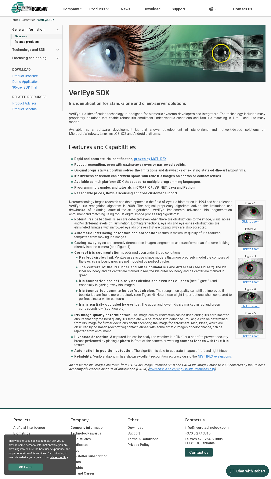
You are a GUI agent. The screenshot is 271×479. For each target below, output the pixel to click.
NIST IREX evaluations (214, 356)
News (125, 9)
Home (15, 20)
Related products (27, 41)
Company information (88, 428)
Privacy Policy (138, 445)
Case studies (81, 439)
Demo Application (25, 82)
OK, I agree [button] (25, 467)
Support (178, 9)
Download (152, 9)
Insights (77, 468)
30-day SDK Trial (24, 87)
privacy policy (59, 457)
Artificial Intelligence (29, 428)
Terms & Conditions (143, 439)
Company (71, 9)
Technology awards (86, 433)
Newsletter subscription (89, 456)
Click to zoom (250, 220)
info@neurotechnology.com (207, 428)
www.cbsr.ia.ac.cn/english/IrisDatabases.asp (182, 369)
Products (97, 9)
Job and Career (82, 473)
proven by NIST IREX (150, 159)
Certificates (79, 445)
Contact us (242, 9)
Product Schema (24, 109)
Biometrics (28, 20)
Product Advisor (24, 103)
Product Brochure (25, 76)
